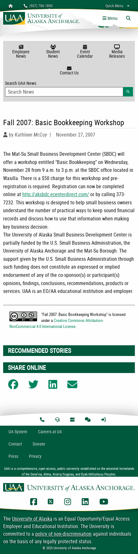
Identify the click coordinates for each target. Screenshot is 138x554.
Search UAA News (69, 88)
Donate (39, 444)
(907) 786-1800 (38, 5)
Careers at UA (50, 431)
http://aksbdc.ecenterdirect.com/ (55, 194)
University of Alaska (32, 518)
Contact (15, 444)
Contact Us (69, 71)
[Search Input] (64, 91)
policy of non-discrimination (63, 533)
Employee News (21, 52)
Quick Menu (114, 5)
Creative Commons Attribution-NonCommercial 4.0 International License (56, 323)
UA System (17, 431)
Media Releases (117, 52)
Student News (53, 52)
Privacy (35, 456)
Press (13, 456)
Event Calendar (85, 52)
